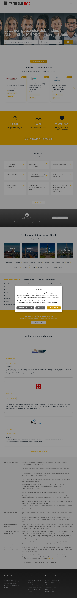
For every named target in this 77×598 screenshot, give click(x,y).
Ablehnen (40, 308)
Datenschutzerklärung (51, 302)
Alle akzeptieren (53, 308)
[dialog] (38, 299)
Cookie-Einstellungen (25, 308)
